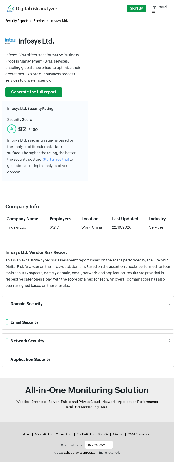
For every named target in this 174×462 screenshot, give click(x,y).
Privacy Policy (43, 434)
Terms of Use (64, 434)
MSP (104, 407)
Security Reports (16, 21)
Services (39, 21)
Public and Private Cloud (80, 402)
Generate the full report (33, 92)
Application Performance (138, 402)
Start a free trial (56, 159)
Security (103, 434)
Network (109, 402)
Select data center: (72, 445)
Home (26, 434)
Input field (159, 7)
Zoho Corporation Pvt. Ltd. (80, 452)
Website (22, 402)
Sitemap (118, 434)
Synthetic (38, 402)
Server (54, 402)
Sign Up (136, 8)
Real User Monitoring (82, 407)
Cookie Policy (85, 434)
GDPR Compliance (139, 434)
